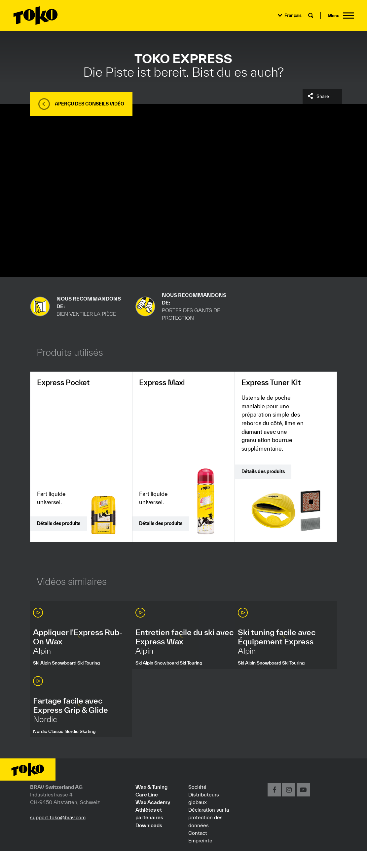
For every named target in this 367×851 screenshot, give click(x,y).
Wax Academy (152, 802)
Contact (197, 833)
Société (197, 787)
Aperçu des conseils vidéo (89, 103)
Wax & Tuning (151, 787)
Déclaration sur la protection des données (208, 817)
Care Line (146, 794)
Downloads (148, 825)
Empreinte (200, 840)
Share (322, 96)
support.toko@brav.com (58, 817)
